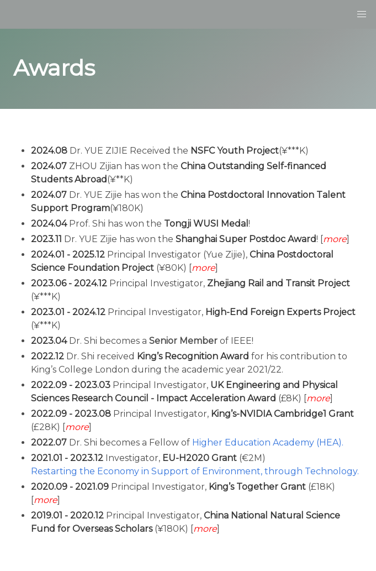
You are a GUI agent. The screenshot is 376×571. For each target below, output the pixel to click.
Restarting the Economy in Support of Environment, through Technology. (195, 471)
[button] (361, 14)
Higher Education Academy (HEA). (267, 442)
